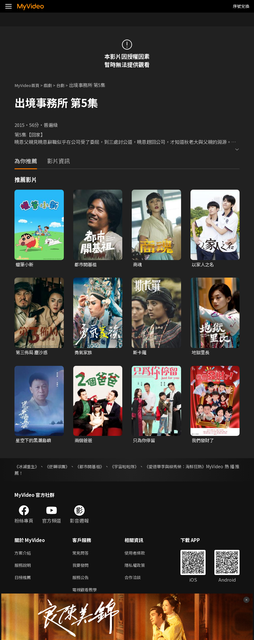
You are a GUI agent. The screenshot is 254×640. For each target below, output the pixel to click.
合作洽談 (137, 581)
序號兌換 (241, 6)
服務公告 (81, 581)
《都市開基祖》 (91, 467)
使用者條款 (140, 554)
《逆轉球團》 (58, 467)
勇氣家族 (84, 353)
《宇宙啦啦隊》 (126, 467)
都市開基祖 (86, 264)
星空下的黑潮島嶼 (34, 441)
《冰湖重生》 (27, 467)
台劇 (66, 85)
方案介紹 (23, 554)
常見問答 (81, 554)
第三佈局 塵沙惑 (33, 353)
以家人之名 (203, 264)
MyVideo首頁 (28, 85)
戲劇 (52, 85)
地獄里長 (201, 353)
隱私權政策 (140, 567)
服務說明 (23, 567)
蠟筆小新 (25, 264)
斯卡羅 (140, 353)
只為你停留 (145, 441)
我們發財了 (203, 441)
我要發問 (81, 567)
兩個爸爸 (84, 441)
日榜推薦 (23, 581)
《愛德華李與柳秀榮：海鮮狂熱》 (179, 467)
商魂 (137, 264)
